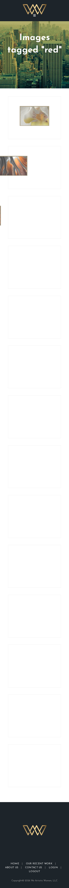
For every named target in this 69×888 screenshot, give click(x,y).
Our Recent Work (39, 863)
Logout (34, 871)
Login (53, 867)
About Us (11, 867)
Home (15, 863)
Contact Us (33, 867)
